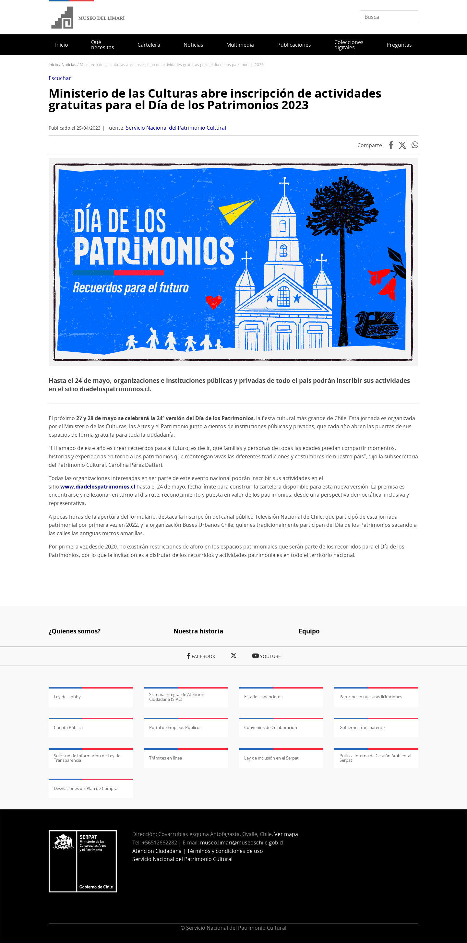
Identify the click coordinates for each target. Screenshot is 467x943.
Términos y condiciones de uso (225, 851)
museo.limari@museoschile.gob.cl (241, 842)
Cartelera (149, 44)
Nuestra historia (198, 631)
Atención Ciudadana (157, 851)
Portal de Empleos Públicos (175, 727)
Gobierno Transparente (362, 727)
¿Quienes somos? (75, 631)
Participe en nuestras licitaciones (371, 697)
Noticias (193, 44)
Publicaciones (294, 44)
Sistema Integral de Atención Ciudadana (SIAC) (176, 696)
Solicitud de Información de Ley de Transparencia (87, 758)
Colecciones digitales (349, 45)
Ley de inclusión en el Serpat (271, 758)
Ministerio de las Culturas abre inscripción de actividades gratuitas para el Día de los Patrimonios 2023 (215, 99)
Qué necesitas (102, 45)
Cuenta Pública (68, 727)
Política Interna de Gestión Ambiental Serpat (375, 758)
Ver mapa (286, 834)
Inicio (61, 44)
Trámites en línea (165, 758)
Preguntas (399, 44)
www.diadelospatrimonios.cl (97, 486)
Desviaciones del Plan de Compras (86, 788)
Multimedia (240, 44)
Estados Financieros (263, 697)
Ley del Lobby (67, 697)
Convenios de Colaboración (270, 727)
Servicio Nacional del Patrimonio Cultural (176, 127)
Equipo (309, 631)
